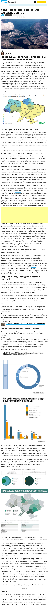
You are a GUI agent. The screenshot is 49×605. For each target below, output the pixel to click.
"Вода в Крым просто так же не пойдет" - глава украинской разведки (25, 323)
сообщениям (6, 198)
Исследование (19, 576)
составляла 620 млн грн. (36, 205)
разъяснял (34, 226)
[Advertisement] (24, 215)
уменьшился (40, 341)
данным (8, 545)
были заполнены (24, 161)
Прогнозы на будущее (31, 71)
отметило (41, 177)
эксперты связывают (11, 158)
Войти (32, 2)
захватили (18, 192)
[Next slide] (47, 5)
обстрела (41, 296)
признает (33, 267)
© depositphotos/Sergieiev (5, 50)
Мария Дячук (8, 53)
